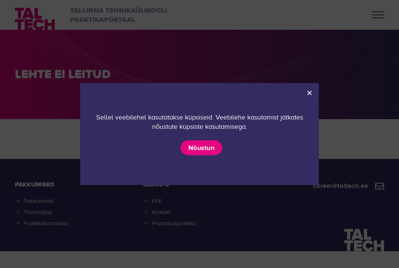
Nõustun (201, 147)
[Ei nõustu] (309, 92)
